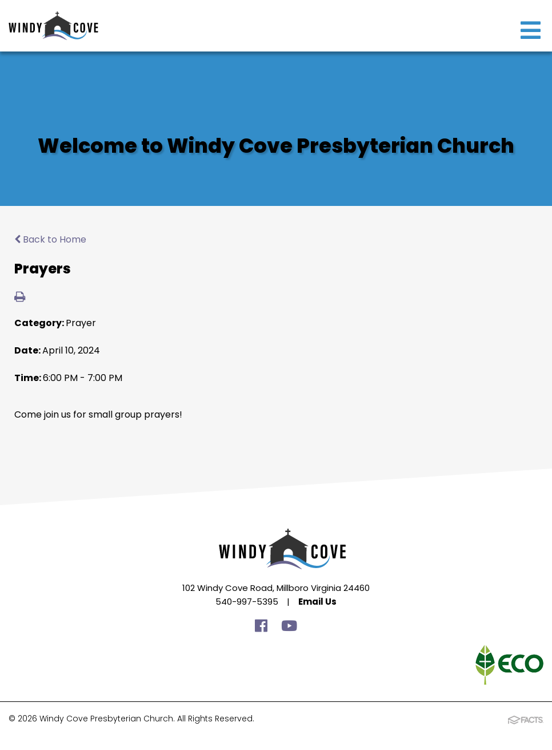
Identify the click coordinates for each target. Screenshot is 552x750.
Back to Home (50, 239)
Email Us (317, 602)
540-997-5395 (246, 602)
